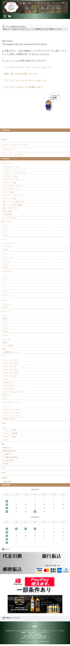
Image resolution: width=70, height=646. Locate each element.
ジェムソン (6, 261)
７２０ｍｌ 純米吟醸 (10, 435)
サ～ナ (5, 282)
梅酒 (4, 350)
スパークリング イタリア (11, 414)
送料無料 (4, 139)
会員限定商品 (7, 483)
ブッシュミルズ (8, 258)
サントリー (6, 226)
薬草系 (5, 343)
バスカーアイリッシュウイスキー (12, 154)
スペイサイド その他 (10, 176)
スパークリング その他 (11, 417)
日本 (4, 399)
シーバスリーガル (8, 243)
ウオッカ (6, 322)
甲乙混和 (6, 465)
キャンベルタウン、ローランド (13, 186)
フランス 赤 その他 (10, 364)
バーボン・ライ (6, 272)
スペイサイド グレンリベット (13, 170)
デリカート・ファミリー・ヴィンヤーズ (14, 144)
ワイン (3, 357)
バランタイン (7, 247)
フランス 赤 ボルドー (11, 361)
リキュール (5, 336)
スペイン (6, 380)
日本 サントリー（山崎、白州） (14, 202)
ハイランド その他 (9, 183)
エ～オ (5, 279)
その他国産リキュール (10, 353)
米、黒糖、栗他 (8, 462)
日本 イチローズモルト (11, 208)
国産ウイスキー (6, 222)
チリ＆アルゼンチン (9, 390)
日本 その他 (7, 211)
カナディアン (5, 296)
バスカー (6, 264)
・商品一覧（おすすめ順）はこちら (20, 74)
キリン (5, 232)
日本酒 (3, 424)
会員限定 (4, 479)
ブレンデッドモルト (9, 218)
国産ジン (6, 319)
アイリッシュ (5, 254)
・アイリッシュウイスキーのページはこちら (24, 80)
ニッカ (5, 229)
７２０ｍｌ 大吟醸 (9, 431)
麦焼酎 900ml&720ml (9, 452)
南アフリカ (6, 396)
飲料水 (3, 474)
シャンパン (6, 407)
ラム (4, 326)
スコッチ (4, 239)
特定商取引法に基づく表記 (12, 632)
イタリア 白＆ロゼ (9, 377)
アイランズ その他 (9, 199)
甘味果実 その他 (8, 420)
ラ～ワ (5, 292)
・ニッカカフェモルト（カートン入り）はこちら (27, 67)
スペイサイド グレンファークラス (14, 173)
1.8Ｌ (4, 428)
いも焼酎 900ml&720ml (10, 459)
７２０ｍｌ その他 (9, 438)
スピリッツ (5, 312)
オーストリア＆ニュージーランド (14, 393)
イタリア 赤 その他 (10, 374)
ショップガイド (53, 632)
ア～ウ (5, 276)
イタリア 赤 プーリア (11, 371)
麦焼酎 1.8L (6, 449)
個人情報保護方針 (26, 632)
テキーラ (6, 329)
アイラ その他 (8, 192)
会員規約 (45, 632)
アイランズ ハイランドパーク (13, 195)
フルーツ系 (6, 340)
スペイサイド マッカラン (11, 167)
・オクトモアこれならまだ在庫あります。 (23, 87)
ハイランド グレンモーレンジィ (14, 179)
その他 (5, 235)
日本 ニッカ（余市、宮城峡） (13, 205)
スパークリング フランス (11, 411)
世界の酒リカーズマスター (11, 620)
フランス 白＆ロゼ (9, 367)
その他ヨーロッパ (8, 383)
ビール (3, 469)
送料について (37, 632)
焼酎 (2, 445)
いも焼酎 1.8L (7, 455)
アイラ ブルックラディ (11, 189)
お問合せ (62, 632)
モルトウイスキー (7, 163)
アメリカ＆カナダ (8, 386)
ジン (4, 316)
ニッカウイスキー (7, 149)
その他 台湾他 (7, 215)
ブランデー (5, 301)
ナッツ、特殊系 (8, 346)
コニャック (6, 305)
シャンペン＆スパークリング (10, 403)
